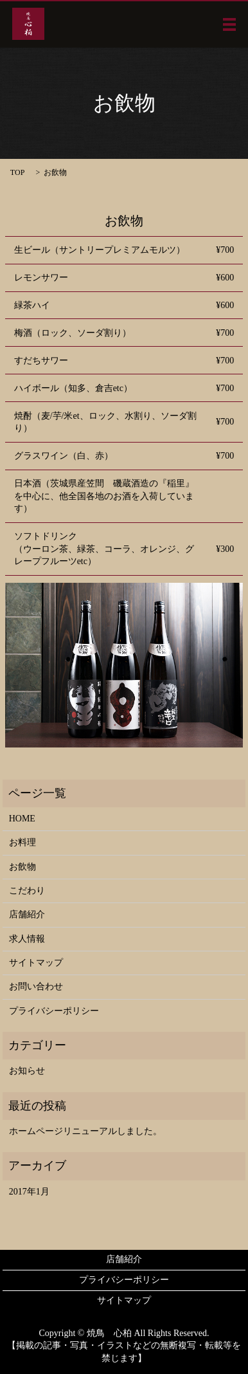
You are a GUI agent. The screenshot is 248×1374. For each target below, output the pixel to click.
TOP (17, 172)
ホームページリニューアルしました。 (85, 1131)
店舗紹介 (27, 914)
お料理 (22, 842)
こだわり (27, 890)
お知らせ (27, 1071)
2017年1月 (29, 1191)
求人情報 (27, 939)
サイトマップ (36, 962)
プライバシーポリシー (54, 1011)
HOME (22, 818)
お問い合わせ (36, 986)
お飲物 (22, 867)
